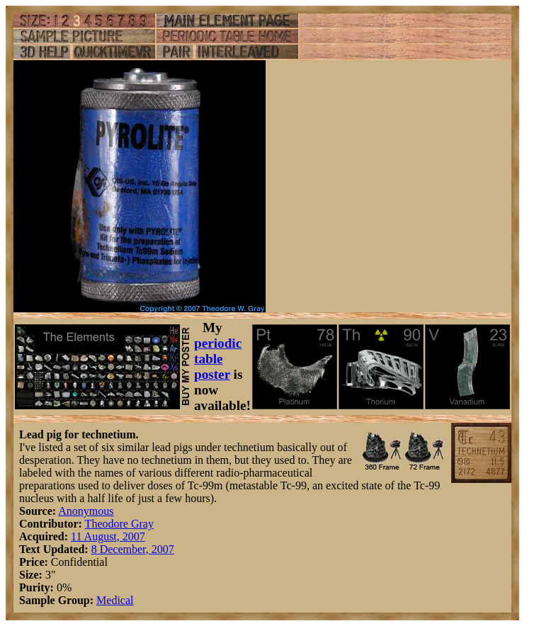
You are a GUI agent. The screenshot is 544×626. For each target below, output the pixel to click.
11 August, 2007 (108, 536)
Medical (114, 600)
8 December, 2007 (132, 549)
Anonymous (85, 511)
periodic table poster (218, 359)
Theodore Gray (119, 524)
